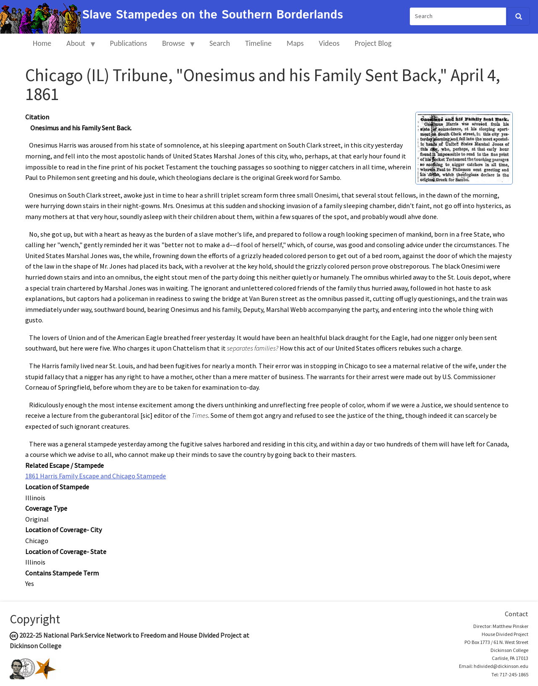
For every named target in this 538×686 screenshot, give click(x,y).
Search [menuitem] (219, 43)
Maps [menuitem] (295, 43)
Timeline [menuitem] (258, 43)
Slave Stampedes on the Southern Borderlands (212, 15)
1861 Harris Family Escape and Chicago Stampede (95, 476)
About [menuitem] (78, 47)
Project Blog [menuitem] (373, 43)
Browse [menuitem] (175, 47)
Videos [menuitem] (329, 43)
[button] (464, 147)
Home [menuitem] (42, 43)
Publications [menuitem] (128, 43)
